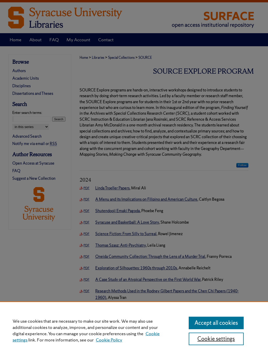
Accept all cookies (216, 323)
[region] (134, 330)
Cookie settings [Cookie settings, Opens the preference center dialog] (216, 339)
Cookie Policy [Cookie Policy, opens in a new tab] (109, 340)
